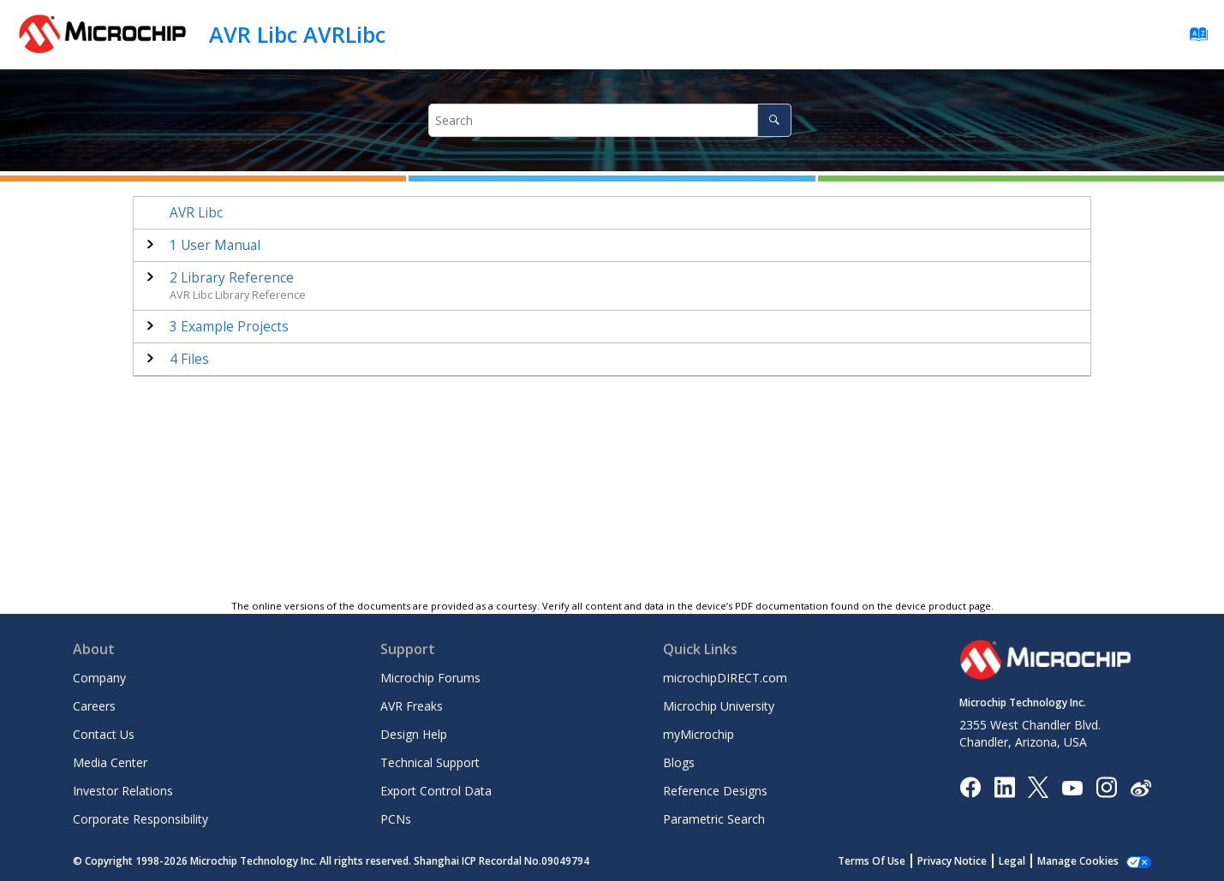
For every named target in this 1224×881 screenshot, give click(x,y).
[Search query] (609, 120)
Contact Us (103, 734)
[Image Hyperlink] (1072, 787)
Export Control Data (436, 791)
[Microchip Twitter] (1038, 786)
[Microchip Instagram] (1106, 786)
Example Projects (229, 327)
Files (189, 359)
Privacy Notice (952, 861)
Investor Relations (123, 791)
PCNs (395, 819)
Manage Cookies (1078, 861)
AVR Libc (196, 213)
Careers (94, 706)
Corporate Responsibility (140, 819)
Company (99, 678)
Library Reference (232, 278)
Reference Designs (715, 791)
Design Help (413, 734)
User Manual (215, 245)
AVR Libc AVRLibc (297, 34)
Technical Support (430, 762)
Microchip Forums (430, 678)
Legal (1012, 861)
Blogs (679, 762)
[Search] (774, 120)
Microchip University (718, 706)
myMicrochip (698, 734)
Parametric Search (714, 819)
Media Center (110, 762)
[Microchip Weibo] (1140, 787)
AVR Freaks (411, 706)
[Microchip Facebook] (970, 786)
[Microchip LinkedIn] (1004, 786)
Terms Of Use (871, 861)
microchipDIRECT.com (725, 678)
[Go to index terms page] (1193, 38)
